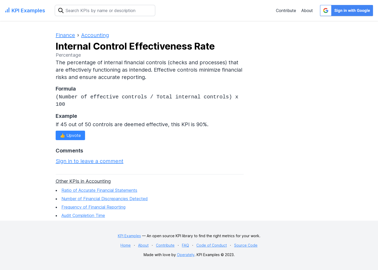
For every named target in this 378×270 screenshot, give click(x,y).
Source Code (246, 245)
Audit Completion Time (83, 215)
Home (125, 245)
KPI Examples (129, 236)
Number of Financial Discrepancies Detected (104, 198)
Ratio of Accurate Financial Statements (99, 190)
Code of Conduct (211, 245)
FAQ (185, 245)
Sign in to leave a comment (89, 161)
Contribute (286, 10)
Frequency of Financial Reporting (93, 207)
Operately (186, 254)
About (307, 10)
